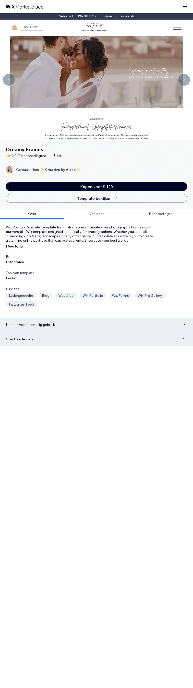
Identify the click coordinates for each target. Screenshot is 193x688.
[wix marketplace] (25, 7)
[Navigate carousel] (9, 80)
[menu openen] (185, 6)
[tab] (32, 214)
